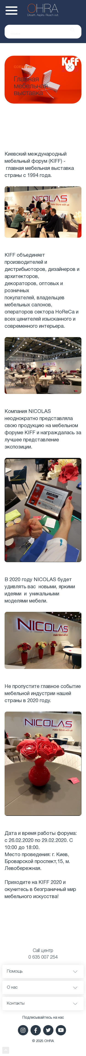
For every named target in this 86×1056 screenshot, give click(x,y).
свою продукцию (24, 426)
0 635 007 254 (43, 957)
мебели (37, 601)
